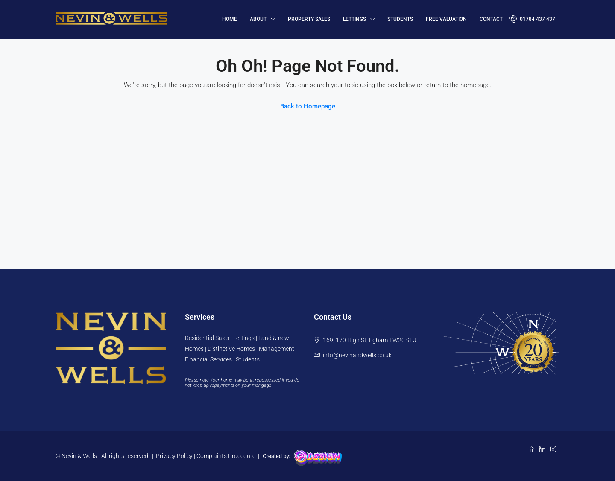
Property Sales (309, 19)
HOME (229, 19)
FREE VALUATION (446, 19)
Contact (491, 19)
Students (400, 19)
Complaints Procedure (225, 455)
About (258, 19)
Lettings (354, 19)
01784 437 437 (532, 19)
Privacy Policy (174, 455)
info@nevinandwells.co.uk (357, 355)
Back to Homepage (307, 106)
